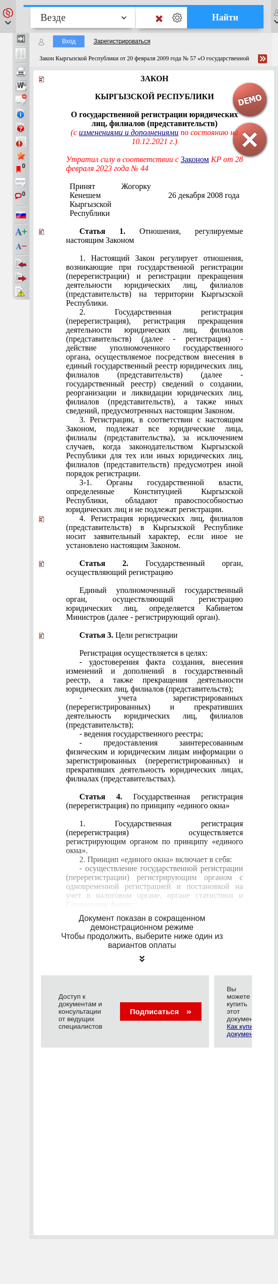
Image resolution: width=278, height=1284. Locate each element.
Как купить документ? (243, 1030)
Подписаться (161, 1011)
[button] (8, 16)
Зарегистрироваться (122, 41)
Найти (225, 17)
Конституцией (154, 496)
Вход (69, 41)
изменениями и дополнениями (128, 132)
